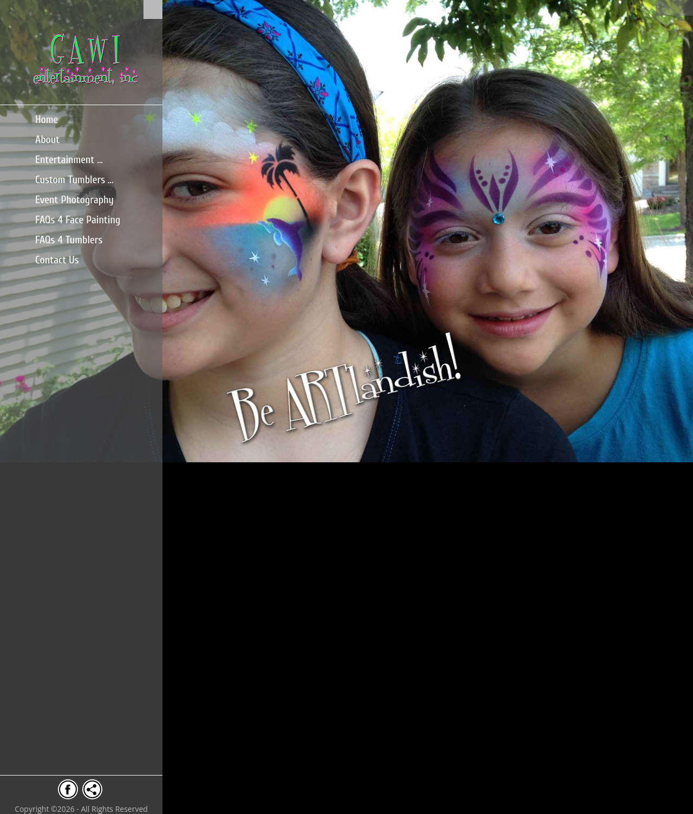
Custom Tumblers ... (74, 179)
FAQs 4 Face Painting (77, 220)
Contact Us (57, 260)
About (47, 139)
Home (46, 119)
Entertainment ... (69, 159)
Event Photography (74, 199)
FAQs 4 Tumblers (68, 240)
